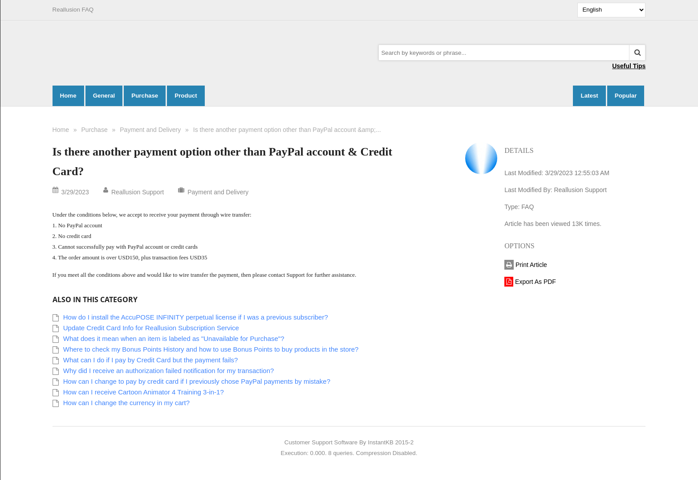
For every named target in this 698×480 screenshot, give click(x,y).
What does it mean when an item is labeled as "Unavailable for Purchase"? (173, 338)
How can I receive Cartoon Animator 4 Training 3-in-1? (143, 392)
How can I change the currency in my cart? (126, 402)
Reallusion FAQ (73, 9)
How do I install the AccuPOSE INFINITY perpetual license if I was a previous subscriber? (195, 317)
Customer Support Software (320, 442)
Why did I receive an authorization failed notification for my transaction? (168, 370)
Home (61, 129)
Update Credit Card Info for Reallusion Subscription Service (151, 328)
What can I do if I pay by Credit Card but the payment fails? (150, 360)
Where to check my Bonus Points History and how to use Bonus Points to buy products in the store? (211, 349)
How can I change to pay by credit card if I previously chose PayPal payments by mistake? (196, 381)
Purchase (94, 129)
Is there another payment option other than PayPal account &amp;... (287, 129)
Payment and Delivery (150, 129)
